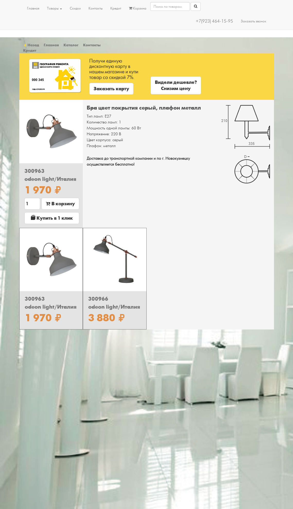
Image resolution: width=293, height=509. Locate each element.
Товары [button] (54, 8)
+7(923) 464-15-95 (214, 21)
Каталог (71, 45)
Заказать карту (111, 88)
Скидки (75, 8)
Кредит (115, 8)
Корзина (137, 8)
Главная (33, 8)
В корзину (60, 203)
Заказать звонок (253, 21)
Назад (31, 45)
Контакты (95, 8)
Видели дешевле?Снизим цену (176, 85)
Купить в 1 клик (52, 218)
